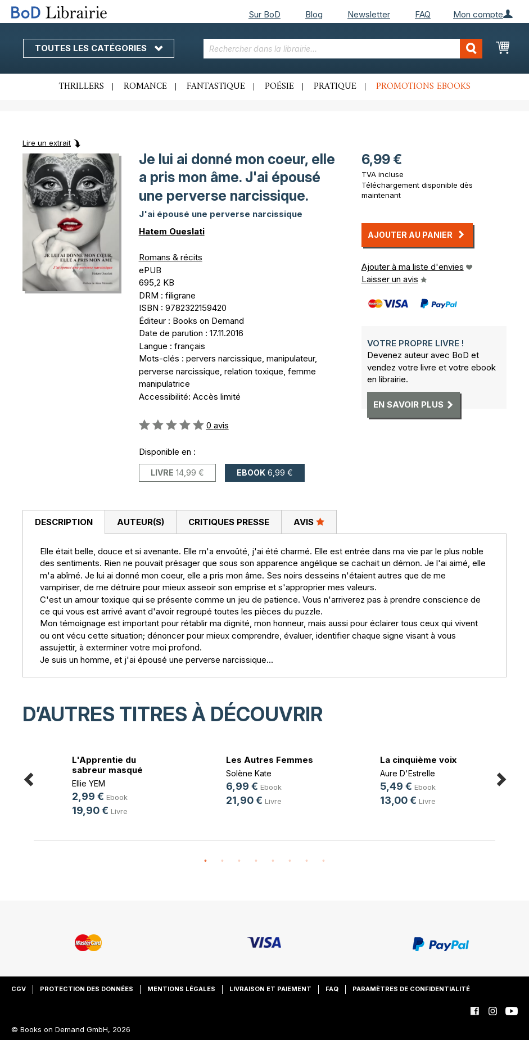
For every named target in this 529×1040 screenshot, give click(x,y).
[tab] (63, 522)
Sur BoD (264, 14)
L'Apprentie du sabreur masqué (107, 764)
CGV (18, 989)
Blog (314, 14)
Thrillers (81, 86)
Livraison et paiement (270, 989)
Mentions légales (181, 989)
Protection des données (86, 989)
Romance (145, 86)
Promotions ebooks (423, 86)
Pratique (335, 86)
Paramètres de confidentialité (411, 989)
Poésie (279, 86)
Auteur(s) (140, 522)
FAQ (423, 14)
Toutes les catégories (98, 48)
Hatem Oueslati (172, 231)
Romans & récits (170, 257)
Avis (308, 522)
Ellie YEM (88, 783)
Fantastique (216, 86)
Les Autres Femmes (269, 759)
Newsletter (368, 14)
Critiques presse (228, 522)
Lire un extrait (46, 142)
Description (64, 522)
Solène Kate (249, 773)
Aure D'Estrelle (407, 773)
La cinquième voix (418, 759)
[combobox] (343, 48)
